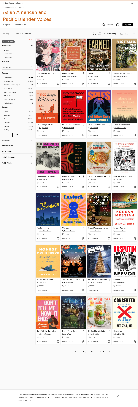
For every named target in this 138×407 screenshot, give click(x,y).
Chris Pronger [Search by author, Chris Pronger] (94, 76)
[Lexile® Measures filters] (17, 157)
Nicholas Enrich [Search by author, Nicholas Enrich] (69, 128)
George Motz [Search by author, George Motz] (94, 179)
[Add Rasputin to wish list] (134, 290)
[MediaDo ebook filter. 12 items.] (18, 103)
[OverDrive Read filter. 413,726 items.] (18, 81)
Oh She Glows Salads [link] (96, 331)
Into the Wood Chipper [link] (71, 125)
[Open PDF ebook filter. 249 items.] (18, 99)
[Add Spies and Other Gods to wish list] (109, 135)
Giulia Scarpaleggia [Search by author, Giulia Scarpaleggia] (121, 76)
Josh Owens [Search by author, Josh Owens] (43, 179)
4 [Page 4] (75, 351)
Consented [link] (117, 331)
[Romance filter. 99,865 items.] (18, 119)
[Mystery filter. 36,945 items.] (18, 130)
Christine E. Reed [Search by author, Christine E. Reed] (120, 128)
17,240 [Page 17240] (102, 351)
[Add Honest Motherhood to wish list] (57, 290)
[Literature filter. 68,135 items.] (18, 122)
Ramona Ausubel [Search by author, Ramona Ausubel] (69, 231)
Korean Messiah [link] (119, 228)
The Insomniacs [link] (43, 228)
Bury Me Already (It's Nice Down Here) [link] (123, 176)
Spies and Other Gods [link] (96, 125)
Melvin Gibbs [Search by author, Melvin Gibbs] (68, 179)
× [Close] (118, 396)
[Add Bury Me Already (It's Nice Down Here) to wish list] (134, 187)
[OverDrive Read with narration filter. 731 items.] (18, 85)
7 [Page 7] (88, 351)
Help (131, 3)
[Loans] (117, 25)
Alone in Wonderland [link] (121, 125)
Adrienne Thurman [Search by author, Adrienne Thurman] (45, 334)
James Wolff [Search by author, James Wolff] (94, 128)
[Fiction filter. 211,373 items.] (18, 112)
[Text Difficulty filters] (17, 163)
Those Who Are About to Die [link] (98, 228)
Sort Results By (110, 34)
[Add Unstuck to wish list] (83, 238)
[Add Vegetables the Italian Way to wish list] (134, 83)
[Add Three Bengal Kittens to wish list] (57, 135)
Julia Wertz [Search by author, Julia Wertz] (118, 179)
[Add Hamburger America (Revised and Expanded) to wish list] (109, 187)
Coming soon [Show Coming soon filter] (8, 58)
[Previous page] (63, 351)
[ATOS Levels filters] (17, 151)
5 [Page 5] (79, 351)
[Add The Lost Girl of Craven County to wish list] (83, 290)
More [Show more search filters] (18, 135)
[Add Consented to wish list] (134, 341)
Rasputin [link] (116, 280)
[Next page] (109, 351)
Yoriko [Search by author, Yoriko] (41, 76)
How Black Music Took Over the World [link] (72, 176)
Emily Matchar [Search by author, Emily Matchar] (68, 282)
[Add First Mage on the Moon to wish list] (109, 290)
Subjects (6, 24)
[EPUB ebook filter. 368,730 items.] (18, 88)
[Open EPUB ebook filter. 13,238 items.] (18, 92)
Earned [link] (90, 73)
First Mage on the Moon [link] (97, 280)
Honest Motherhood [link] (45, 280)
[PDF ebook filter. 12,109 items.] (18, 96)
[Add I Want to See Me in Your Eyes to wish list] (57, 83)
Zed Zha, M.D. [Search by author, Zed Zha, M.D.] (120, 334)
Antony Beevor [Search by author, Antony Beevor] (120, 282)
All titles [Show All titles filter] (6, 50)
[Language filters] (17, 140)
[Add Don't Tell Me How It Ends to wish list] (57, 341)
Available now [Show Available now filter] (8, 54)
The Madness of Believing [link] (47, 176)
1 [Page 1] (67, 351)
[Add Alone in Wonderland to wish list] (134, 135)
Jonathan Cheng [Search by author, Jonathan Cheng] (120, 231)
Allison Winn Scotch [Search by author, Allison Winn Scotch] (45, 231)
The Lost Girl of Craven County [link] (72, 280)
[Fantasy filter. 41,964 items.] (18, 126)
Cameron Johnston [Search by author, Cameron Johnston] (96, 282)
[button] (107, 25)
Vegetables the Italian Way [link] (123, 73)
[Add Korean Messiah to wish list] (134, 238)
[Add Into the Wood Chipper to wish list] (83, 135)
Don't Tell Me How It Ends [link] (47, 331)
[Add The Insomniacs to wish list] (57, 238)
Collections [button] (20, 24)
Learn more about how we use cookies (83, 397)
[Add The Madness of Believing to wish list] (57, 187)
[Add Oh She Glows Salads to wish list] (109, 341)
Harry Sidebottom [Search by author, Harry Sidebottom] (95, 231)
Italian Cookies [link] (68, 73)
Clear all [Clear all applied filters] (29, 40)
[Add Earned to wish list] (109, 83)
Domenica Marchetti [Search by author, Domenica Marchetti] (70, 76)
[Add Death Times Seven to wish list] (83, 341)
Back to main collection (12, 3)
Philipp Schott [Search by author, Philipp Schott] (43, 128)
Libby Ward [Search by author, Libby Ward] (42, 282)
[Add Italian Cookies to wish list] (83, 83)
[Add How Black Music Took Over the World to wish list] (83, 187)
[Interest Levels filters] (17, 146)
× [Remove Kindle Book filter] (3, 41)
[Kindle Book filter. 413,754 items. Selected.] (18, 78)
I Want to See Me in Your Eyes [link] (47, 73)
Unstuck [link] (65, 228)
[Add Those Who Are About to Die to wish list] (109, 238)
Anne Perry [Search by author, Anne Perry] (67, 334)
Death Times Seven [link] (70, 331)
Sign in (128, 24)
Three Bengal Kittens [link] (45, 125)
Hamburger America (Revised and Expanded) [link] (98, 176)
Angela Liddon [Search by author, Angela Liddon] (94, 334)
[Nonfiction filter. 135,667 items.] (18, 115)
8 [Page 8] (91, 351)
